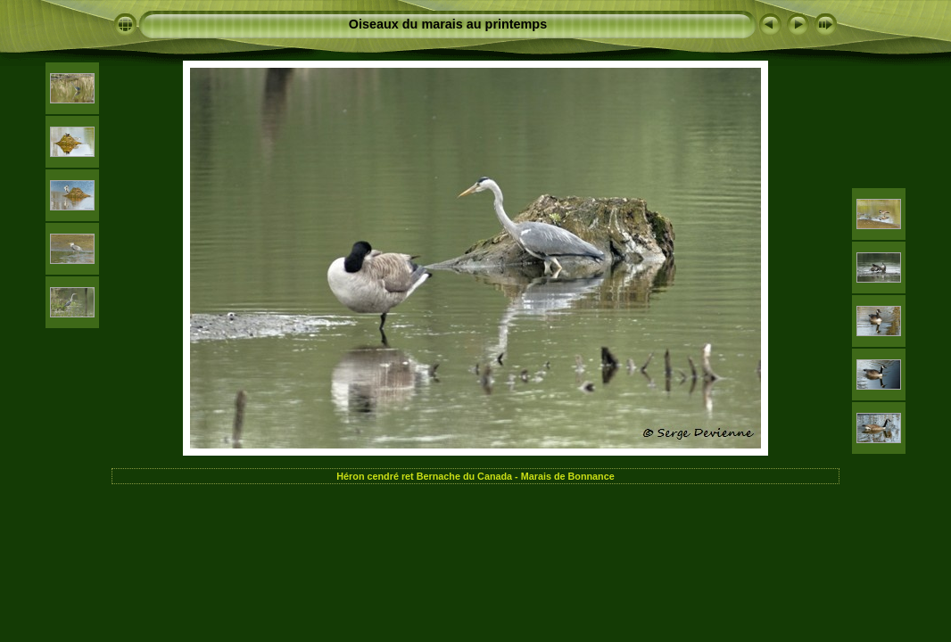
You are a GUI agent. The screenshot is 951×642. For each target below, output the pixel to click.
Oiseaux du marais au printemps (448, 24)
